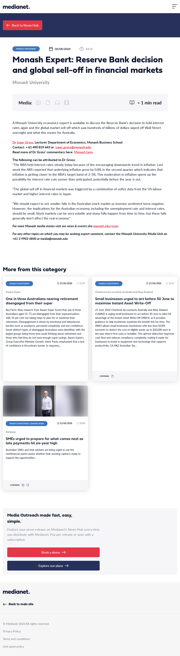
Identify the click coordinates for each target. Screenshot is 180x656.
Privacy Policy (12, 631)
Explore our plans (53, 565)
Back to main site (18, 604)
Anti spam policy (13, 646)
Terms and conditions (16, 639)
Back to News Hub (22, 25)
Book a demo (54, 552)
